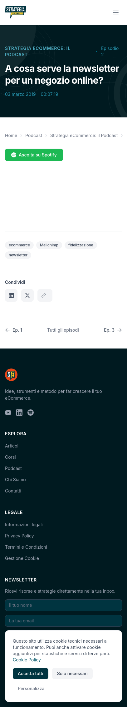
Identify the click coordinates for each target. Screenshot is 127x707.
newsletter (18, 255)
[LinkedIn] (19, 412)
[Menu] (116, 12)
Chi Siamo (15, 479)
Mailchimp (49, 245)
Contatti (13, 490)
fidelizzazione (80, 245)
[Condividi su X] (27, 295)
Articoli (12, 445)
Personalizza (31, 688)
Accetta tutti (30, 673)
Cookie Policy (27, 659)
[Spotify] (30, 412)
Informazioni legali (24, 524)
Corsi (10, 457)
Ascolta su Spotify (34, 154)
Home (11, 135)
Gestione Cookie (22, 558)
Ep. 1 (13, 330)
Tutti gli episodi (63, 330)
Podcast (33, 135)
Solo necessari (72, 673)
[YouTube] (8, 412)
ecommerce (19, 245)
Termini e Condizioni (26, 547)
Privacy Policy (19, 535)
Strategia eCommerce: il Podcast (38, 51)
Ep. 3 (113, 330)
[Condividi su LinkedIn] (11, 295)
